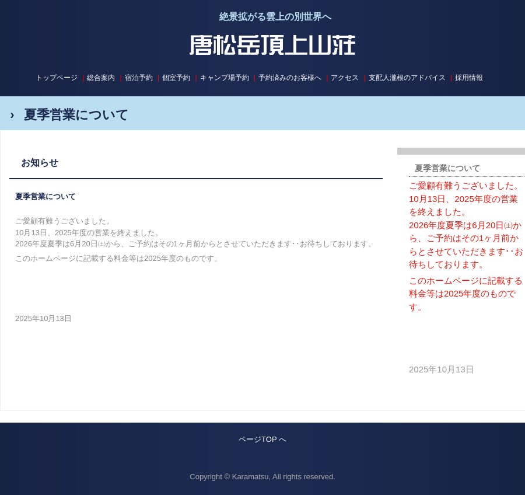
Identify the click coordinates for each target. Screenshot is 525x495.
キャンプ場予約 (224, 78)
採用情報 (469, 78)
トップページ (57, 78)
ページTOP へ (262, 439)
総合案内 (101, 78)
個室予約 (176, 78)
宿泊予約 (139, 78)
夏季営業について (45, 196)
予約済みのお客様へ (289, 78)
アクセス (345, 78)
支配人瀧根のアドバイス (407, 78)
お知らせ (39, 163)
